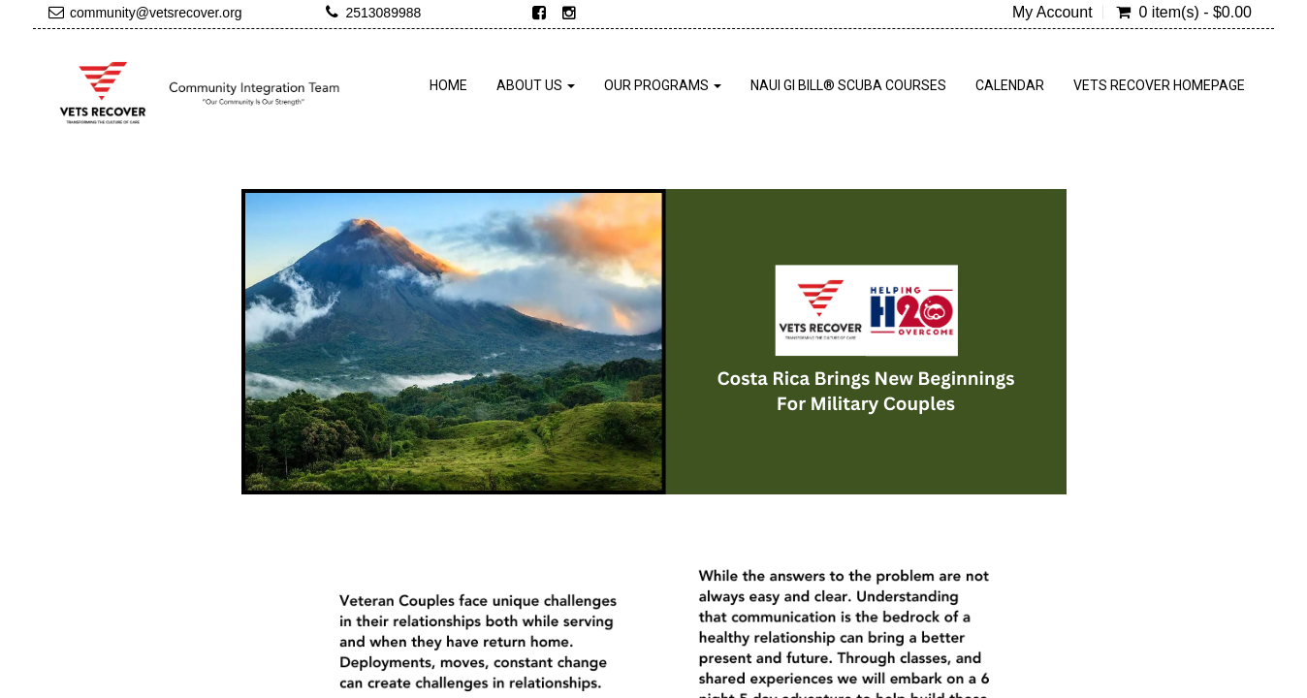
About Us (535, 85)
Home (448, 85)
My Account (1052, 12)
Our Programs (662, 85)
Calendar (1009, 85)
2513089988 (383, 12)
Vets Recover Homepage (1159, 85)
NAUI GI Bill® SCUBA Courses (848, 85)
